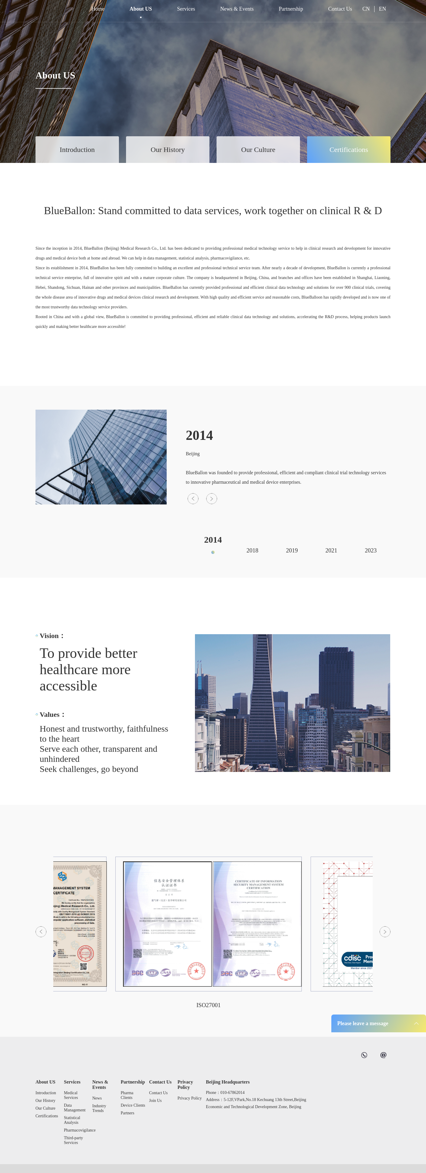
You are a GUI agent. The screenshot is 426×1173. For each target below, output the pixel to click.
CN (366, 9)
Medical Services (71, 1095)
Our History (168, 149)
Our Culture (258, 149)
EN (382, 9)
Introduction (77, 149)
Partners (127, 1113)
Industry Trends (99, 1108)
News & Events (237, 9)
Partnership (291, 9)
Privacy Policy (185, 1084)
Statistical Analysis (72, 1120)
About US (141, 9)
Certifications (349, 149)
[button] (193, 618)
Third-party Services (73, 1140)
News (97, 1098)
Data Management (74, 1107)
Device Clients (133, 1105)
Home (97, 9)
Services (186, 9)
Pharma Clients (127, 1095)
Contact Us (340, 9)
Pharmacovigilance (76, 1130)
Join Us (155, 1100)
